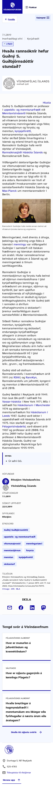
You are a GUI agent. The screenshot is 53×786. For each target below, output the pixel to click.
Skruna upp (12, 780)
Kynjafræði (33, 38)
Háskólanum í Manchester (34, 405)
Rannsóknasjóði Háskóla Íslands (22, 152)
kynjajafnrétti (23, 131)
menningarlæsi (34, 543)
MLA (18, 589)
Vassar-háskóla (11, 401)
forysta (30, 550)
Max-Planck (9, 191)
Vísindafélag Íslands (23, 485)
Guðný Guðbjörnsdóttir (16, 530)
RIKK (17, 377)
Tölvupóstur (19, 772)
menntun (8, 557)
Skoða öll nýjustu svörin (26, 732)
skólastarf (9, 564)
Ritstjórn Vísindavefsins (25, 479)
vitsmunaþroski (12, 543)
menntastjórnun (12, 550)
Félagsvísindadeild (14, 426)
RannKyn (31, 377)
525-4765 (12, 766)
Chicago (5, 589)
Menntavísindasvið (13, 113)
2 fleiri (8, 44)
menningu (20, 244)
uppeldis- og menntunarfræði (22, 110)
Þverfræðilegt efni (12, 38)
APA (13, 589)
